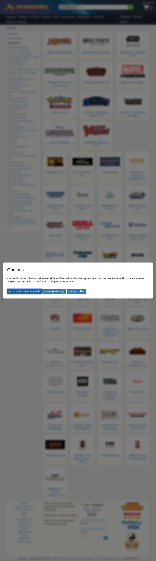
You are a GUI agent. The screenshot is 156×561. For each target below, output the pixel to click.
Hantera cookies (76, 291)
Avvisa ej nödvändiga (54, 291)
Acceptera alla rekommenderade (24, 291)
